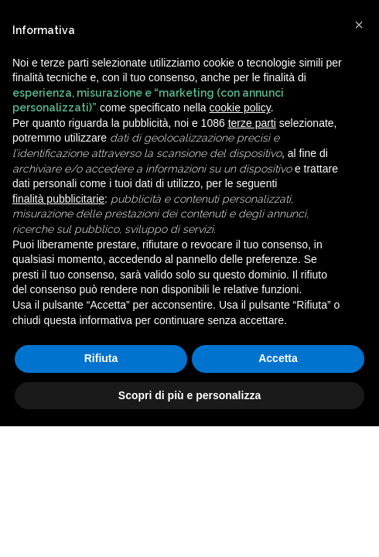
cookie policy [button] (240, 107)
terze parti (252, 123)
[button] (359, 24)
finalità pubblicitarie (58, 199)
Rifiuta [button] (101, 358)
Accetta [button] (278, 358)
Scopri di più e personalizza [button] (189, 395)
